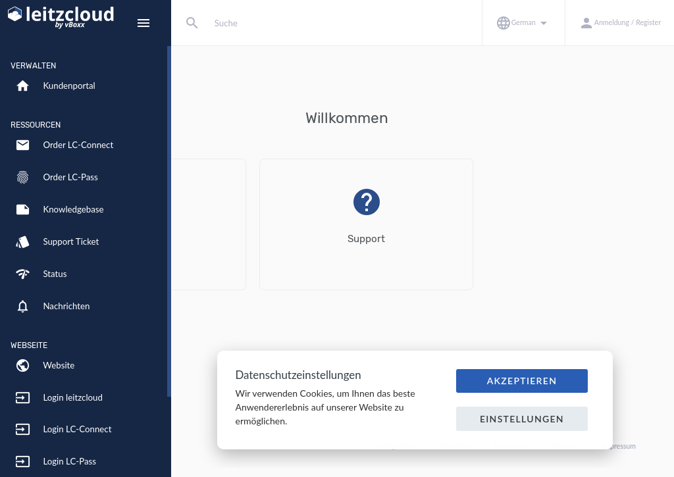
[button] (523, 22)
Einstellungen (522, 418)
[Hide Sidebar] (143, 23)
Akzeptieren (522, 380)
